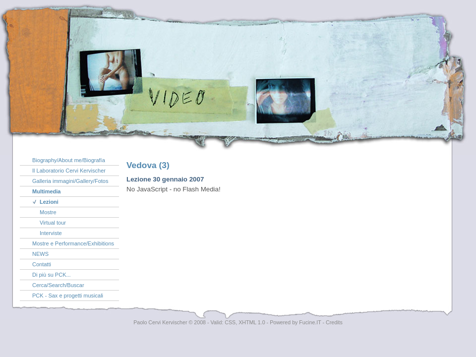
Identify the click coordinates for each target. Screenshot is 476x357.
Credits (334, 322)
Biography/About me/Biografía (68, 160)
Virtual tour (53, 223)
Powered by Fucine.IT (295, 322)
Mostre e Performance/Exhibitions (73, 243)
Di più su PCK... (51, 275)
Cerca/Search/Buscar (58, 285)
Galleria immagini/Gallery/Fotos (70, 181)
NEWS (40, 254)
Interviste (51, 233)
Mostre (48, 212)
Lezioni (49, 202)
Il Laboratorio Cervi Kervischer (69, 171)
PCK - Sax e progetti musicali (67, 295)
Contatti (41, 264)
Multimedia (46, 191)
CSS (230, 322)
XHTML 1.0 (251, 322)
